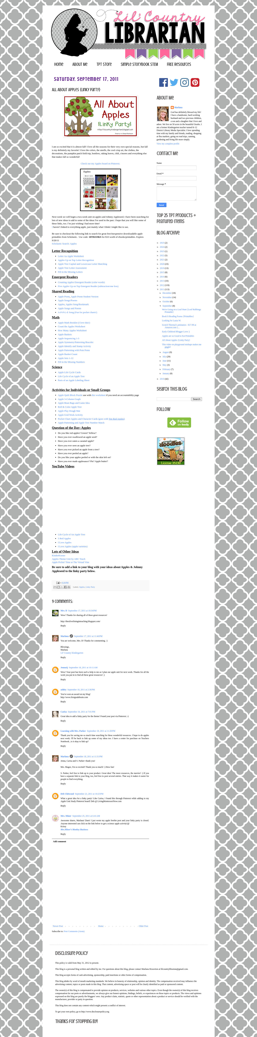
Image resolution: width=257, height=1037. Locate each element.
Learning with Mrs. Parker (73, 731)
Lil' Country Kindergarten (72, 653)
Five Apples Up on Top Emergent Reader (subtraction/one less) (88, 286)
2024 (162, 247)
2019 (162, 268)
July (164, 356)
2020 (162, 264)
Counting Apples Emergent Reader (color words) (81, 282)
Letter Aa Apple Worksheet (71, 256)
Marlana (65, 636)
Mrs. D (64, 610)
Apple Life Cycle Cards (69, 372)
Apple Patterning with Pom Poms (74, 350)
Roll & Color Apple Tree (70, 407)
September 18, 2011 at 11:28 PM (101, 731)
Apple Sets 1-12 (65, 358)
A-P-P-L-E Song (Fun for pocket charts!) (77, 312)
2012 (162, 285)
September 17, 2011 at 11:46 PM (88, 636)
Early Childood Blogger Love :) (176, 331)
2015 (162, 272)
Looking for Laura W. (171, 320)
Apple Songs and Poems (70, 308)
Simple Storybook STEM (139, 64)
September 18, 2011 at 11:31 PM (88, 756)
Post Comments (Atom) (74, 931)
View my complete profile (168, 143)
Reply (63, 625)
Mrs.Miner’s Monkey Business (74, 829)
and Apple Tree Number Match (89, 422)
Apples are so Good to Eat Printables (178, 336)
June (164, 360)
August (165, 352)
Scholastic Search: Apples (64, 243)
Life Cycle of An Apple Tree (71, 534)
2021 (162, 259)
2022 (162, 255)
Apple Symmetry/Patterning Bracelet (75, 342)
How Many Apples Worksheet (72, 330)
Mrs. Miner (66, 816)
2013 (162, 281)
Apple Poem (64, 296)
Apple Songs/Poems (67, 300)
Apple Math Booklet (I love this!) (74, 322)
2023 (162, 251)
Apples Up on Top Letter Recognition (76, 260)
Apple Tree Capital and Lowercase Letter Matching (82, 264)
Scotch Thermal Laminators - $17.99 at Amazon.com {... (179, 326)
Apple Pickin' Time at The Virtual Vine (70, 562)
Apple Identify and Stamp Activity (74, 346)
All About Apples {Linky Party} (176, 340)
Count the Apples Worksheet (71, 326)
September (167, 306)
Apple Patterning (66, 422)
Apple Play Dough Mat (69, 411)
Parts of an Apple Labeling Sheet (74, 380)
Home (58, 64)
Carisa (64, 711)
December (167, 293)
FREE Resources (179, 64)
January (166, 373)
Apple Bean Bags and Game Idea (74, 403)
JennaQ (64, 667)
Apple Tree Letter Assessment (72, 268)
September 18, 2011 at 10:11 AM (83, 667)
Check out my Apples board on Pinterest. (100, 163)
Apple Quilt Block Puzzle (70, 395)
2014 (162, 276)
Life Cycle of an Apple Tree (71, 376)
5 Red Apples (64, 538)
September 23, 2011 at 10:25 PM (89, 794)
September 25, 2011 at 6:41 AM (86, 816)
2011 (162, 289)
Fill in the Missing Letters (70, 272)
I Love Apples (65, 542)
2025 (162, 243)
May (164, 365)
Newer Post (58, 926)
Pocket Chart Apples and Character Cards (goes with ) (92, 418)
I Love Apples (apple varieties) (72, 546)
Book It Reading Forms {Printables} (178, 316)
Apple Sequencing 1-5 (68, 338)
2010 (162, 379)
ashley (63, 689)
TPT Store (104, 64)
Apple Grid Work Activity (70, 414)
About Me (79, 64)
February (166, 369)
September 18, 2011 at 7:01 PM (81, 711)
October (166, 301)
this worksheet (99, 395)
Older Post (143, 926)
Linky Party (90, 587)
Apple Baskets (65, 334)
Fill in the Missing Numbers (71, 362)
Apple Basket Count (67, 354)
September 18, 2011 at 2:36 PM (81, 689)
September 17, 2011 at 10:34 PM (82, 610)
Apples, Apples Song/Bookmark (73, 304)
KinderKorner (58, 555)
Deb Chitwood (67, 794)
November (167, 297)
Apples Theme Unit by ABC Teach (68, 559)
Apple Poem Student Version (85, 296)
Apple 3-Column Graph (69, 399)
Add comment (59, 841)
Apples (82, 587)
